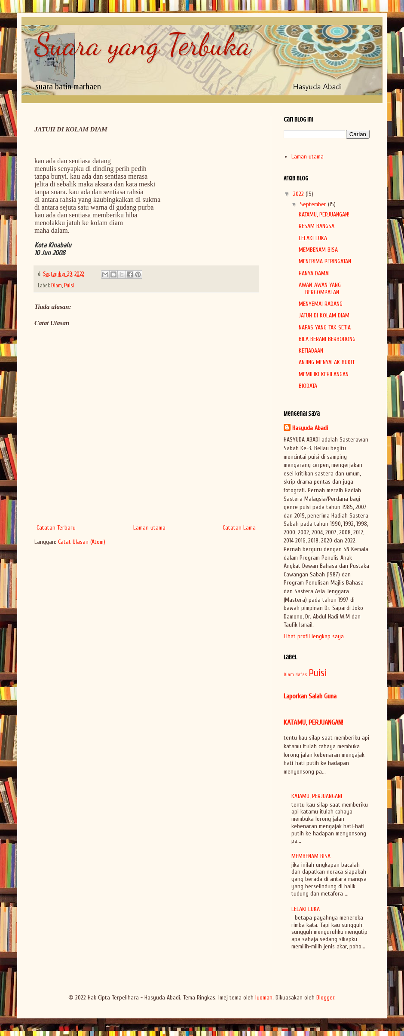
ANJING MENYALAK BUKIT (327, 362)
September (314, 204)
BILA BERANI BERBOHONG (327, 339)
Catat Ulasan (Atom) (81, 541)
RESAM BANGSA (316, 226)
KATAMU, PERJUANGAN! (324, 214)
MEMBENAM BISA (318, 249)
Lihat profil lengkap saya (314, 636)
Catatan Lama (239, 527)
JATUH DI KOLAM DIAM (324, 315)
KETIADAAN (311, 350)
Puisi (69, 286)
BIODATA (308, 386)
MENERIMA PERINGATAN (325, 261)
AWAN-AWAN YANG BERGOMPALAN (320, 288)
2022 (299, 194)
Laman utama (149, 527)
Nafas (301, 674)
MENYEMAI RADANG (321, 304)
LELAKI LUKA (313, 238)
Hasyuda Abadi (310, 428)
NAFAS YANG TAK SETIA (325, 327)
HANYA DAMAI (314, 273)
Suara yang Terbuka (142, 45)
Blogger (325, 997)
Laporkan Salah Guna (310, 696)
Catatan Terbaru (56, 527)
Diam (56, 286)
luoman (263, 997)
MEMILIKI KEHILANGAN (324, 374)
